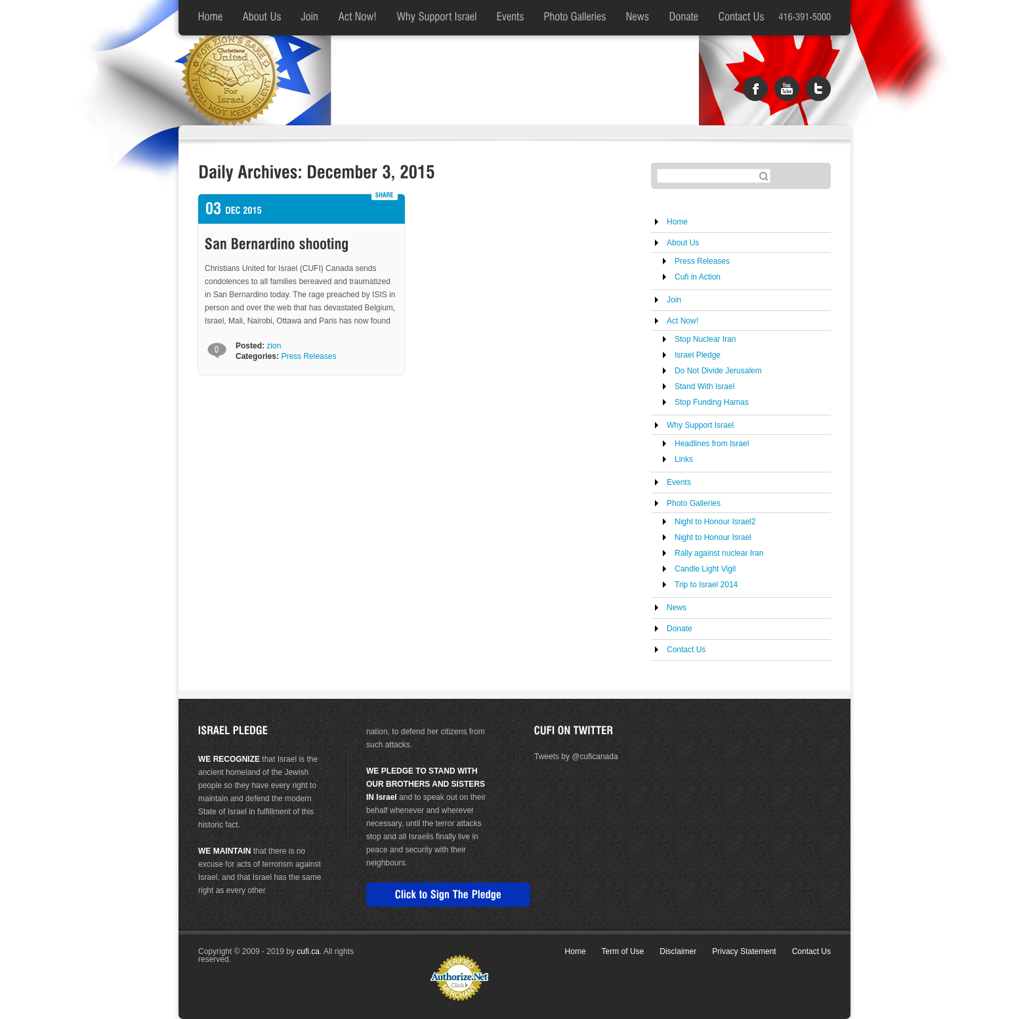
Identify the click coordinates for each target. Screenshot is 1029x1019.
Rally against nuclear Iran (719, 553)
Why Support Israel (700, 425)
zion (273, 345)
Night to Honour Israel (713, 537)
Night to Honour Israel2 (715, 521)
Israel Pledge (698, 355)
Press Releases (308, 356)
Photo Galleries (694, 503)
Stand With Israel (704, 386)
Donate (679, 628)
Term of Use (623, 951)
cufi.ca (308, 951)
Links (684, 459)
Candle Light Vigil (705, 568)
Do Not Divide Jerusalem (718, 370)
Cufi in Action (698, 276)
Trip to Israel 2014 (706, 584)
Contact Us (686, 649)
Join (674, 299)
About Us (683, 242)
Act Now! (682, 320)
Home (677, 221)
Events (679, 482)
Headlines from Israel (712, 443)
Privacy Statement (744, 951)
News (676, 607)
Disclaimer (678, 951)
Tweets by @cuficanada (576, 756)
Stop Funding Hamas (712, 402)
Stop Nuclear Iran (705, 339)
